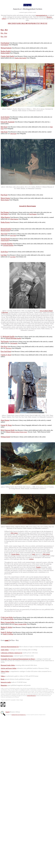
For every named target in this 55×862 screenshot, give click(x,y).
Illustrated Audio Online (8, 665)
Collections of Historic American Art (11, 653)
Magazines (4, 685)
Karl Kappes (4, 214)
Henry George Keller (20, 624)
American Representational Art (10, 646)
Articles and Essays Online (8, 668)
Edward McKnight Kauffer (13, 338)
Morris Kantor (5, 200)
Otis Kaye (8, 348)
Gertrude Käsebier (8, 245)
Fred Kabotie (4, 44)
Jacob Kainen (5, 118)
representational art (41, 15)
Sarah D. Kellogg (8, 634)
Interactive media (6, 682)
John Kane (13, 133)
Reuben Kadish (5, 53)
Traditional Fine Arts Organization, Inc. (18, 714)
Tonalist (38, 567)
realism (31, 559)
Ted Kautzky (14, 343)
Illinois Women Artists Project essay (16, 432)
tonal (33, 554)
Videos (3, 676)
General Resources (31, 695)
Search (7, 712)
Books (2, 679)
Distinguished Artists (7, 656)
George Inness (15, 554)
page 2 (7, 640)
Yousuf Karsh (5, 240)
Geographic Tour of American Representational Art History (18, 659)
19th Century (14, 533)
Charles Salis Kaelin (20, 58)
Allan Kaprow (14, 219)
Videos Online (5, 671)
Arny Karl (13, 235)
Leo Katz (12, 257)
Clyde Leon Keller (8, 619)
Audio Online (5, 649)
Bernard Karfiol (5, 230)
